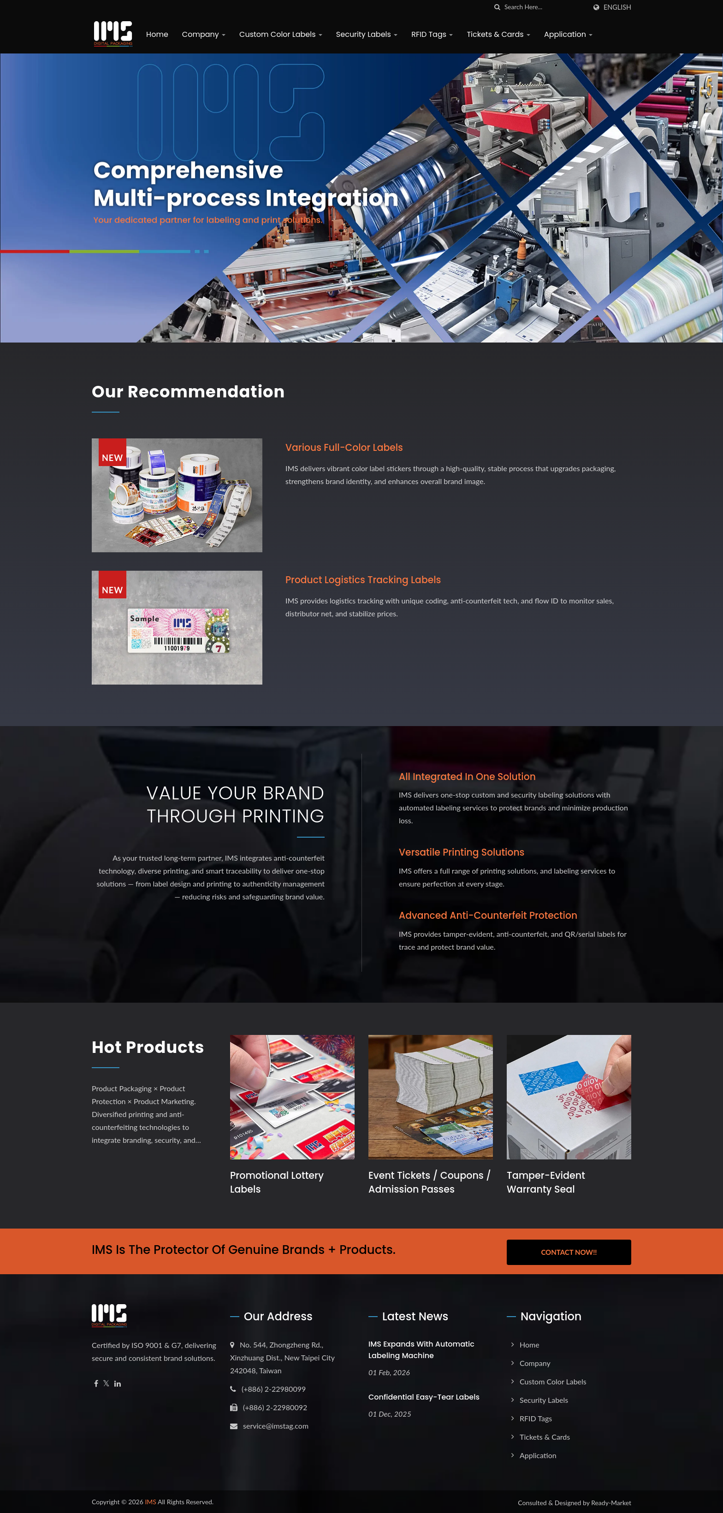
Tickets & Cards (496, 34)
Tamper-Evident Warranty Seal (547, 1182)
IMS (150, 1500)
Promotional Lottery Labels (277, 1182)
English (617, 7)
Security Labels (364, 34)
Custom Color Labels (278, 34)
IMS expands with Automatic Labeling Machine (421, 1348)
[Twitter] (106, 1382)
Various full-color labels (346, 447)
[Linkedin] (117, 1382)
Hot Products (136, 1058)
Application (566, 34)
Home (155, 34)
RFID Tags (429, 34)
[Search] (545, 7)
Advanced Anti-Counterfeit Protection (491, 915)
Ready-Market (611, 1501)
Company (201, 34)
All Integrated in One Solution (469, 776)
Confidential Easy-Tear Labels (424, 1395)
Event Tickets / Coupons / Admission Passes (427, 1182)
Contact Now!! (569, 1250)
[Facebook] (96, 1382)
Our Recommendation (201, 390)
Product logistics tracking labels (365, 579)
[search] (497, 7)
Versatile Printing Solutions (464, 852)
